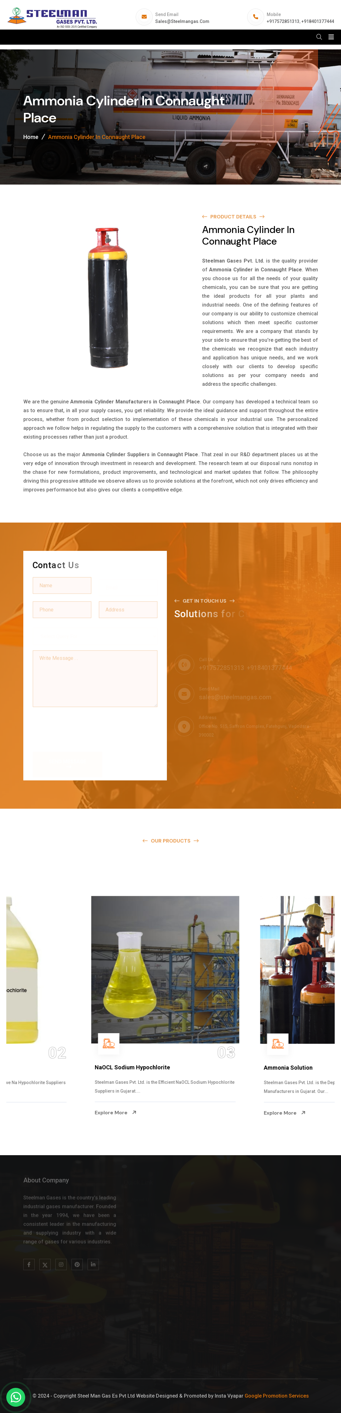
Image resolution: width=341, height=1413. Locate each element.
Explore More (35, 1112)
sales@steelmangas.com (182, 21)
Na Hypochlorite (36, 1067)
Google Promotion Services (277, 1396)
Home (30, 137)
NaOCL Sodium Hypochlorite (221, 1067)
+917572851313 (283, 21)
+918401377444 (317, 21)
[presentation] (80, 725)
